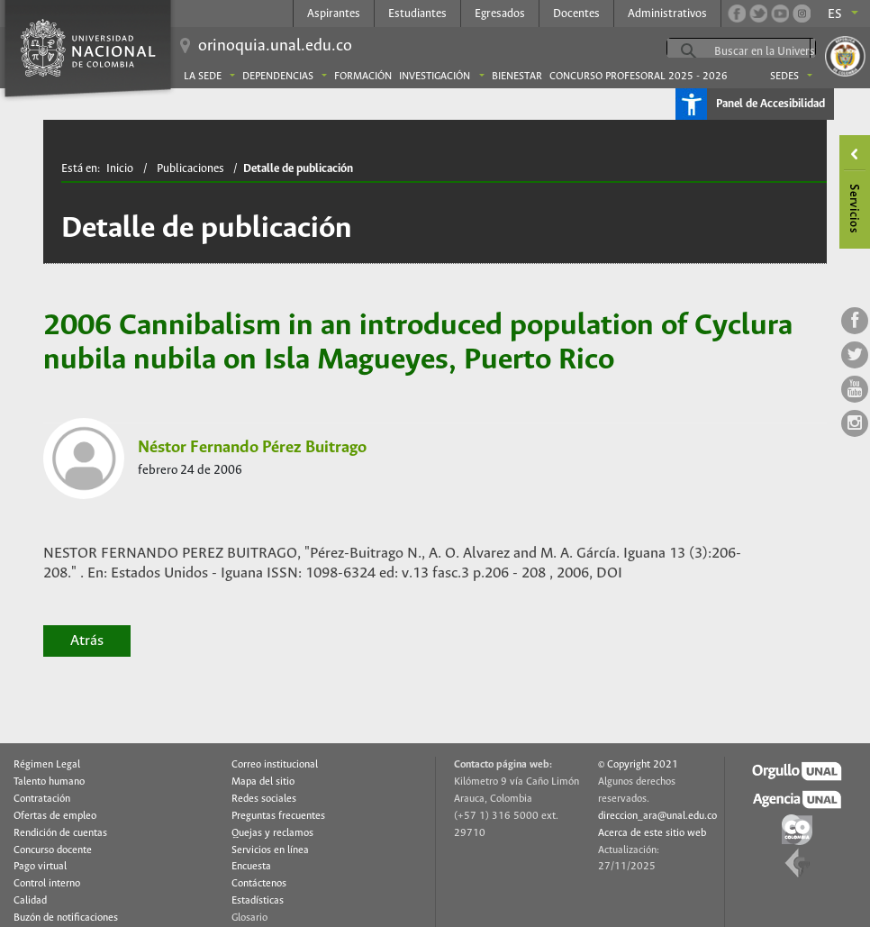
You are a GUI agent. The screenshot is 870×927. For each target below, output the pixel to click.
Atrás (87, 641)
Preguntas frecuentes (278, 816)
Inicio (119, 169)
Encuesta (251, 866)
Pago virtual (40, 866)
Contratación (42, 799)
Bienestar (517, 76)
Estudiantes (417, 14)
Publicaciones (190, 169)
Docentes (576, 14)
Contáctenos (258, 883)
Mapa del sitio (263, 782)
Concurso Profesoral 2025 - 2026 (638, 76)
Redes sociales (263, 799)
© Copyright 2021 (638, 764)
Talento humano (49, 782)
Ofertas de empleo (55, 816)
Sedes (784, 76)
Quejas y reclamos (272, 833)
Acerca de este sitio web (652, 833)
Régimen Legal (47, 764)
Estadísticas (257, 900)
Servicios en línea (270, 850)
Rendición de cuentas (60, 833)
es (835, 14)
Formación (363, 76)
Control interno (47, 883)
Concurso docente (53, 850)
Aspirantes (333, 14)
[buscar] (781, 51)
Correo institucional (274, 764)
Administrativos (667, 14)
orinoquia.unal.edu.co (275, 46)
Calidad (30, 900)
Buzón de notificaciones (66, 918)
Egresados (500, 14)
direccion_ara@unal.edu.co (657, 816)
